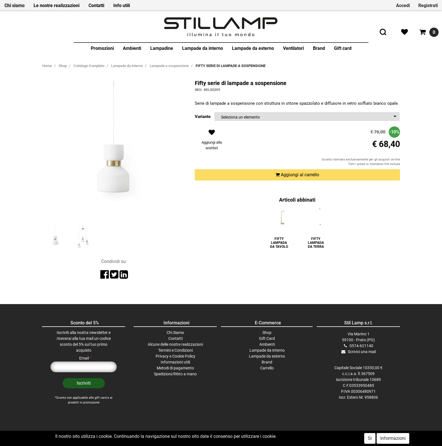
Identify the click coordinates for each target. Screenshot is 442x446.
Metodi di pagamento (175, 368)
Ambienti (132, 48)
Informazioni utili (175, 362)
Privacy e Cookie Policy (175, 356)
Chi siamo (15, 5)
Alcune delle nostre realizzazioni (175, 344)
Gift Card (267, 338)
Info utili (121, 5)
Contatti (96, 5)
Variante (203, 116)
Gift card (343, 48)
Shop (266, 332)
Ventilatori (293, 48)
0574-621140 (361, 346)
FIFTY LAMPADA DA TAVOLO (279, 243)
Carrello (267, 368)
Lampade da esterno (253, 48)
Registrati (428, 5)
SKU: (198, 90)
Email (85, 358)
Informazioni (393, 438)
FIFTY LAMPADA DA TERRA (316, 243)
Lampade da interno (202, 48)
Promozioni (102, 48)
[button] (212, 141)
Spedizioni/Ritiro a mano (175, 374)
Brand (319, 48)
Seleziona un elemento (240, 117)
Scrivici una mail (362, 351)
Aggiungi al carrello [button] (297, 174)
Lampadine (161, 48)
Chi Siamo (175, 332)
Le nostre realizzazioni (56, 5)
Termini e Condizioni (175, 350)
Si (370, 438)
